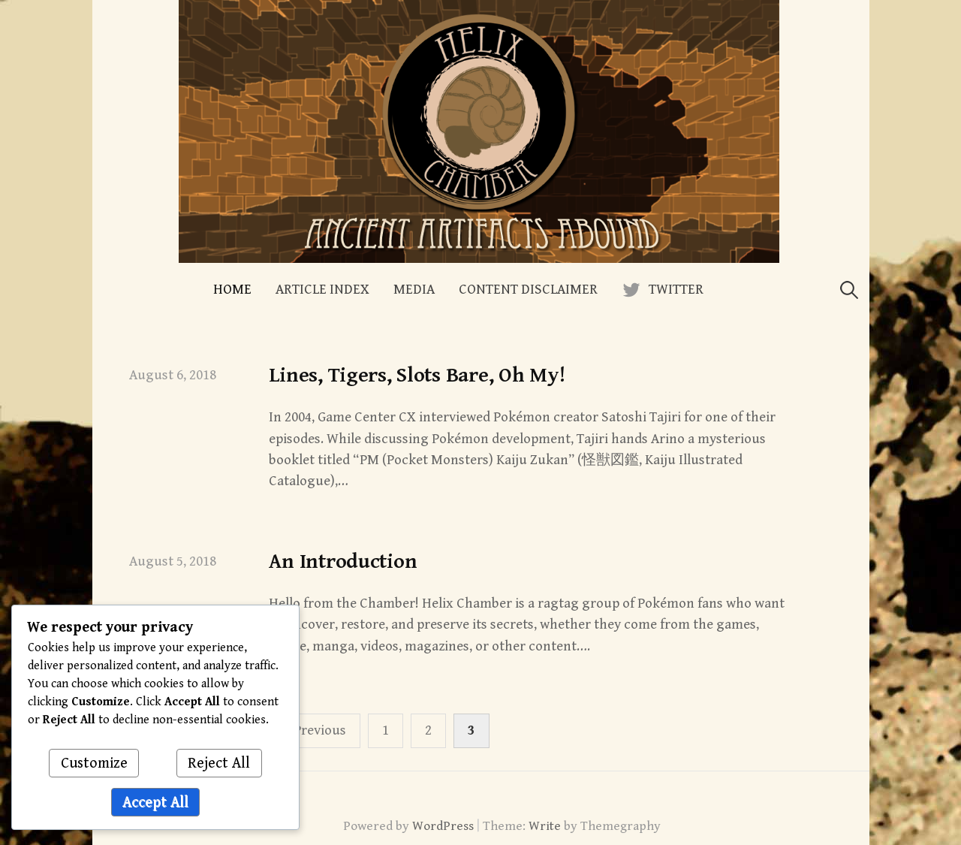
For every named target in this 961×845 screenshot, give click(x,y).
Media (414, 289)
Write (545, 826)
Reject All (219, 763)
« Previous (314, 730)
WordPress (443, 826)
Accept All (155, 802)
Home (232, 289)
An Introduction (343, 562)
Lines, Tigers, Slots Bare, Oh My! (417, 376)
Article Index (322, 289)
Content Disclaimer (528, 289)
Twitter (676, 289)
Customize (94, 763)
